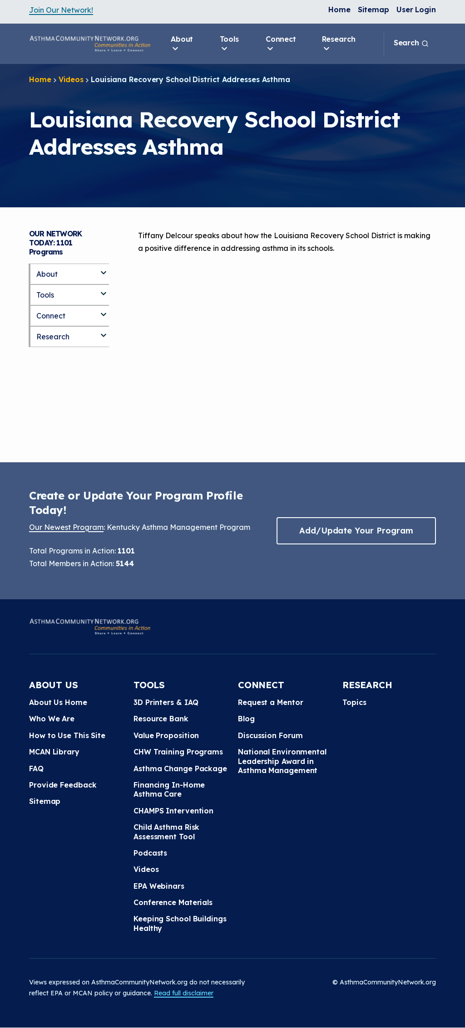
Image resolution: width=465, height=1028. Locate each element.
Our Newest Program (66, 527)
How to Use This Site (67, 735)
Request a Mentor (270, 702)
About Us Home (58, 702)
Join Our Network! (61, 10)
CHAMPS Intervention (173, 810)
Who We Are (51, 718)
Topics (354, 702)
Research (339, 44)
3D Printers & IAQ (166, 702)
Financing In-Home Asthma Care (169, 789)
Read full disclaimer (183, 993)
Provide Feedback (62, 784)
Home (339, 9)
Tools (229, 44)
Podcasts (150, 852)
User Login (416, 9)
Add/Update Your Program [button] (356, 530)
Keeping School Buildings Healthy (180, 923)
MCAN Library (54, 751)
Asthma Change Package (180, 768)
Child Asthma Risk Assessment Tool (166, 831)
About (182, 44)
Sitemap (373, 9)
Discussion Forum (270, 735)
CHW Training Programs (178, 751)
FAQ (36, 768)
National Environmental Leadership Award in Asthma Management (282, 761)
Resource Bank (161, 718)
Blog (246, 718)
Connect (281, 44)
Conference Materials (173, 902)
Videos (71, 79)
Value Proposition (166, 735)
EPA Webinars (159, 886)
